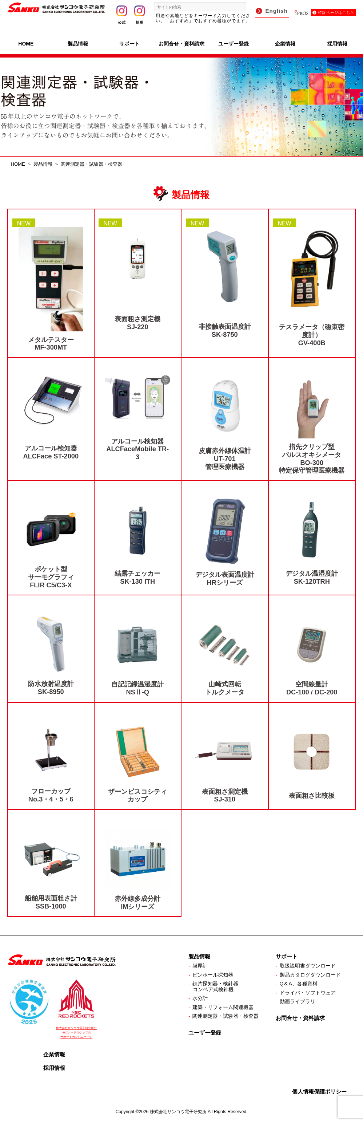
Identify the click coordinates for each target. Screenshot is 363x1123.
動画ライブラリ (297, 1001)
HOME (25, 44)
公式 (121, 14)
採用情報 (337, 44)
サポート (129, 44)
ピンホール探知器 (212, 975)
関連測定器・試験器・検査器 (225, 1016)
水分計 (200, 998)
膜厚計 (200, 966)
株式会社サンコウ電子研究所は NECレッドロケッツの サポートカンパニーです (76, 1033)
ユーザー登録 (233, 44)
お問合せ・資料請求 (181, 44)
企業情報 (285, 44)
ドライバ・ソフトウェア (308, 993)
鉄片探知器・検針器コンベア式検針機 (215, 986)
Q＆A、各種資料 (299, 983)
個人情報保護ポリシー (319, 1091)
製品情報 (78, 44)
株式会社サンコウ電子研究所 (178, 1111)
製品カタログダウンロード (310, 975)
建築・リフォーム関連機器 (223, 1007)
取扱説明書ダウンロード (308, 966)
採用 (139, 14)
